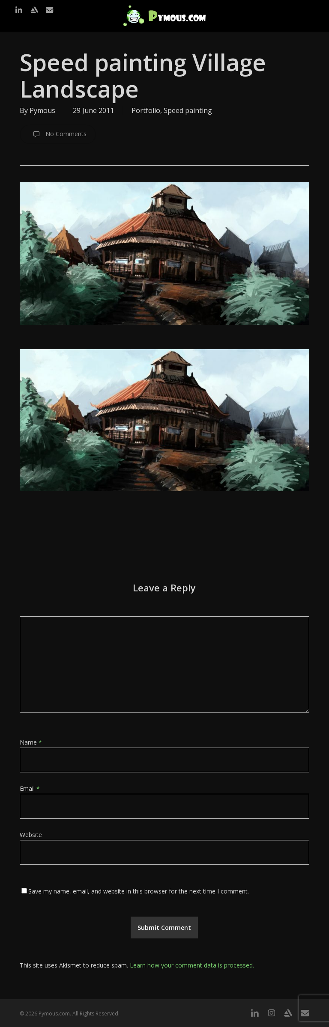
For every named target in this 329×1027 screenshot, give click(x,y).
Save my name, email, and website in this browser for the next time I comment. (138, 891)
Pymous (42, 110)
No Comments (58, 134)
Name (31, 742)
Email (30, 788)
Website (31, 835)
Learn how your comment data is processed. (192, 965)
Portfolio (146, 110)
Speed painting (188, 110)
